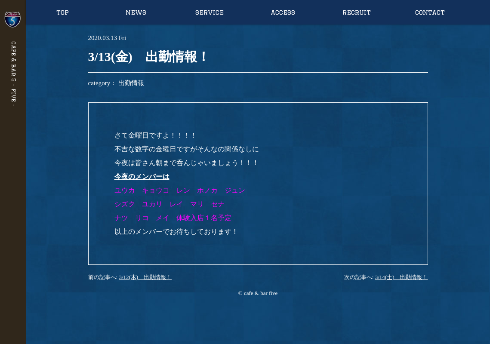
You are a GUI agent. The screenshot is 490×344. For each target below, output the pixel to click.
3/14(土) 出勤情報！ (401, 277)
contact (430, 12)
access (283, 12)
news (136, 12)
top (62, 12)
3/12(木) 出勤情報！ (145, 277)
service (209, 12)
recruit (356, 12)
